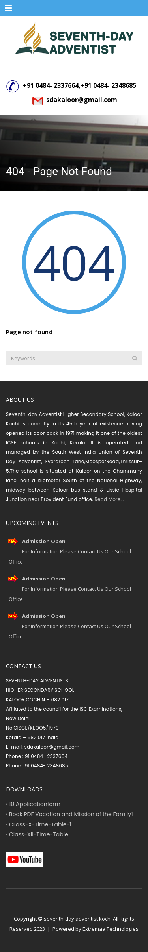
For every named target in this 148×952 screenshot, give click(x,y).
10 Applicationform (34, 804)
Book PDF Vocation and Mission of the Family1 (71, 814)
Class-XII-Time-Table (38, 834)
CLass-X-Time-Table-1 (40, 824)
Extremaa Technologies (110, 928)
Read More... (108, 499)
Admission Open (44, 541)
